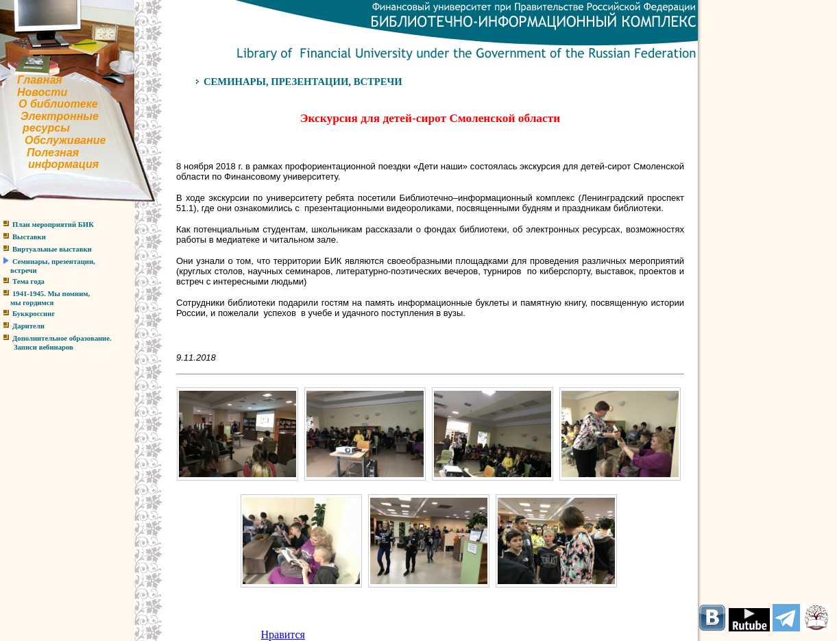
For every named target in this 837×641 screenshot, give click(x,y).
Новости (42, 92)
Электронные (60, 116)
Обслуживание (65, 140)
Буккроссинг (33, 313)
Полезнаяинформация (49, 159)
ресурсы (46, 128)
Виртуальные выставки (52, 249)
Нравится (283, 634)
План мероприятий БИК (53, 224)
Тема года (28, 281)
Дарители (28, 326)
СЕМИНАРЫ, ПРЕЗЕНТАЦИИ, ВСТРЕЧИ (303, 81)
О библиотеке (58, 104)
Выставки (29, 237)
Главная (39, 80)
